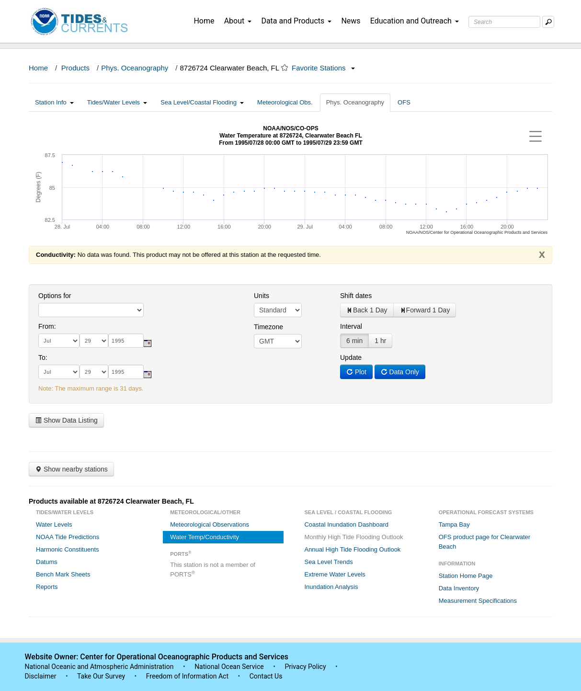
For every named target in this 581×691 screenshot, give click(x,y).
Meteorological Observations (209, 524)
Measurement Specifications (478, 600)
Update (351, 357)
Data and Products (296, 20)
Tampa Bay (454, 524)
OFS (404, 102)
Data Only (400, 372)
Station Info (54, 102)
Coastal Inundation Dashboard (346, 524)
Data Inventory (459, 588)
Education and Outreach (414, 20)
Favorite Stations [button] (323, 68)
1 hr (380, 341)
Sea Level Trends (328, 561)
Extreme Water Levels (334, 574)
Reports (47, 586)
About (238, 20)
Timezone (268, 327)
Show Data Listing (66, 420)
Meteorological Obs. (285, 102)
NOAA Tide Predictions (67, 537)
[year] (126, 341)
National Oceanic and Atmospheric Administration (99, 666)
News (350, 20)
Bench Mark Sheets (63, 574)
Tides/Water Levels (117, 102)
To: (42, 357)
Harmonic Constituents (67, 549)
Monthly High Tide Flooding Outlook (353, 537)
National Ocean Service (229, 666)
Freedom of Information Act (187, 676)
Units (261, 295)
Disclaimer (41, 676)
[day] (94, 341)
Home (204, 20)
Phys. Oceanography (134, 68)
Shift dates (356, 295)
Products (75, 68)
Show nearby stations (71, 469)
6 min (354, 341)
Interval (351, 326)
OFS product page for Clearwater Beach (484, 541)
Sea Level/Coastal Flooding (202, 102)
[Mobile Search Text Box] (548, 22)
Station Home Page (466, 575)
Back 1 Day (366, 310)
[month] (59, 341)
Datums (46, 561)
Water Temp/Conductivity (204, 537)
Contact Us (266, 676)
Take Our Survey (102, 676)
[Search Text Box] (504, 22)
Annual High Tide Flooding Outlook (352, 549)
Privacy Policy (305, 666)
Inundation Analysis (331, 586)
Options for (54, 295)
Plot (356, 372)
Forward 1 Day (424, 310)
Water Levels (54, 524)
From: (47, 326)
